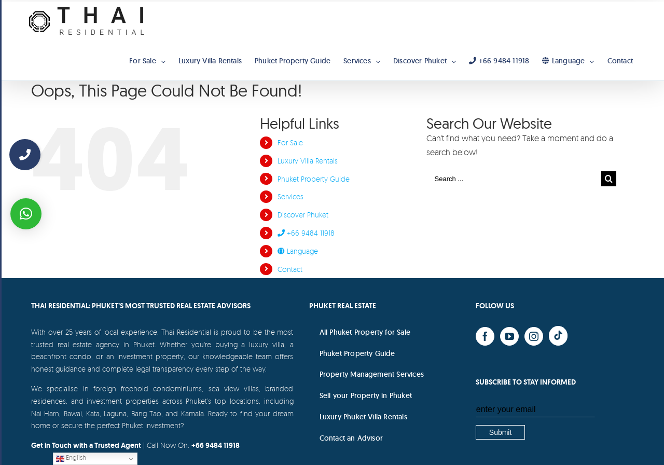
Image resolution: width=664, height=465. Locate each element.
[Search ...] (514, 178)
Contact (290, 269)
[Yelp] (558, 336)
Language (298, 251)
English (71, 458)
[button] (26, 213)
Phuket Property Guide (314, 178)
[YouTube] (509, 336)
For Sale (290, 142)
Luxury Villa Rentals (308, 160)
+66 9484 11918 (306, 232)
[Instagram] (533, 336)
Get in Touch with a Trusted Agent (86, 445)
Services (290, 196)
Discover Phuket (303, 214)
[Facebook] (485, 336)
